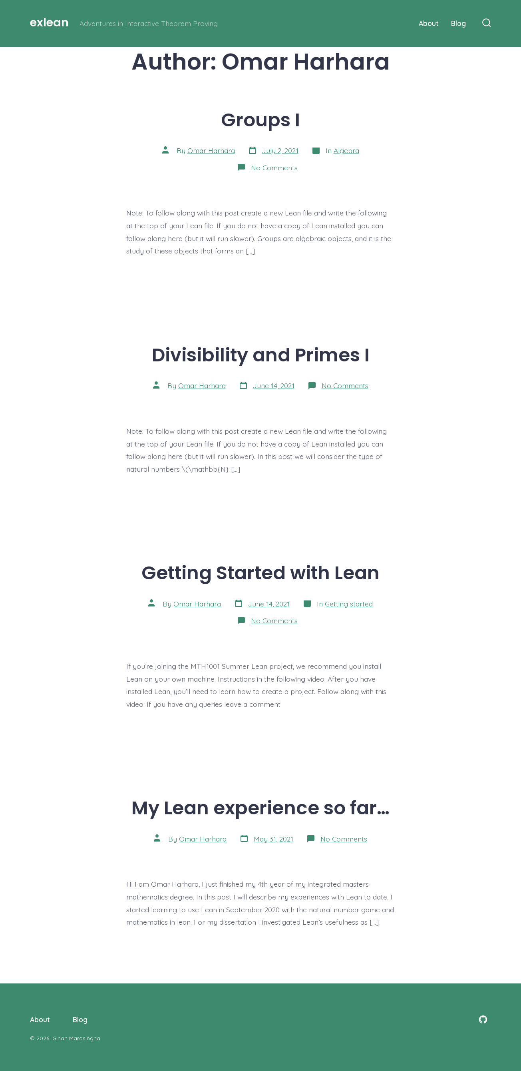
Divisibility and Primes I (261, 355)
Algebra (346, 150)
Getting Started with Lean (260, 573)
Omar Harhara (211, 150)
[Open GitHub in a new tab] (483, 1019)
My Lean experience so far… (260, 808)
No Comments (274, 167)
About (429, 23)
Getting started (349, 603)
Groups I (260, 120)
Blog (458, 23)
